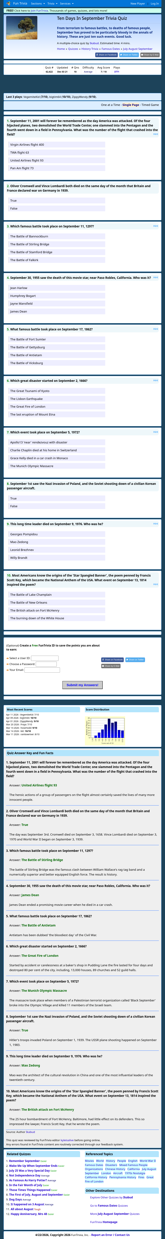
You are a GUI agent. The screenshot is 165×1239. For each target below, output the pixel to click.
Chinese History (115, 1169)
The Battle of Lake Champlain (31, 594)
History (110, 1160)
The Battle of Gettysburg (27, 347)
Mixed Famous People (133, 1164)
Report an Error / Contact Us (110, 1234)
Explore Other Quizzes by (111, 1197)
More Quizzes (115, 1213)
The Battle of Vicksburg (26, 363)
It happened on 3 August (27, 1204)
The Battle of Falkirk (24, 260)
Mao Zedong (19, 542)
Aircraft (118, 1173)
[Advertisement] (82, 83)
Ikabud (94, 43)
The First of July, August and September (36, 1194)
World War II (148, 1160)
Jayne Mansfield (21, 303)
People (121, 1160)
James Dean (18, 311)
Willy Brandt (18, 557)
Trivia (51, 3)
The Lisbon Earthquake (26, 398)
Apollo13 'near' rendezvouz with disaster (38, 442)
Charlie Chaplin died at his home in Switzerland (43, 450)
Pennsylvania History (122, 1177)
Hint (155, 133)
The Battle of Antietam (26, 355)
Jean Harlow (18, 287)
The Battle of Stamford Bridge (31, 252)
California (133, 1169)
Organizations (94, 1169)
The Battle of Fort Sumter (28, 339)
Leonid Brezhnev (22, 550)
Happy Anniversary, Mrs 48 (29, 1213)
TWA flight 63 (19, 152)
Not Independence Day (24, 1175)
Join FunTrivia (39, 10)
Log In (155, 3)
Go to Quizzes (109, 1205)
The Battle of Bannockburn (29, 236)
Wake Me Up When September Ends (33, 1165)
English (133, 1160)
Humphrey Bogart (23, 295)
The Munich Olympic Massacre (31, 466)
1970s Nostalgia (135, 1173)
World (100, 1160)
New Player (138, 3)
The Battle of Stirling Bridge (29, 244)
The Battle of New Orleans (28, 602)
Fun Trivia (16, 3)
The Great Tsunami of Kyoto (29, 390)
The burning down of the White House (37, 618)
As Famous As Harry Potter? (28, 1180)
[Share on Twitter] (130, 55)
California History (96, 1177)
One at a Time (110, 105)
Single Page (130, 105)
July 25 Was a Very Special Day (29, 1170)
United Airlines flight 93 (27, 160)
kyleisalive (67, 1140)
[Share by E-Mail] (150, 55)
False (14, 208)
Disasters (111, 1164)
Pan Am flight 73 (22, 168)
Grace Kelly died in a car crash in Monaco (39, 458)
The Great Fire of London (27, 406)
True (13, 200)
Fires (141, 1177)
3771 (116, 71)
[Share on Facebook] (109, 55)
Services (65, 3)
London (106, 1173)
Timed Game (150, 105)
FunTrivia (103, 1222)
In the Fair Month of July (25, 1185)
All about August (22, 1209)
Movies (89, 1160)
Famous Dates (94, 1164)
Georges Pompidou (24, 534)
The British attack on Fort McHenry (34, 610)
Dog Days (15, 1199)
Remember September (24, 1161)
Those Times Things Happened (30, 1189)
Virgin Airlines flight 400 (27, 144)
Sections (37, 3)
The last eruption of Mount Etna (32, 414)
